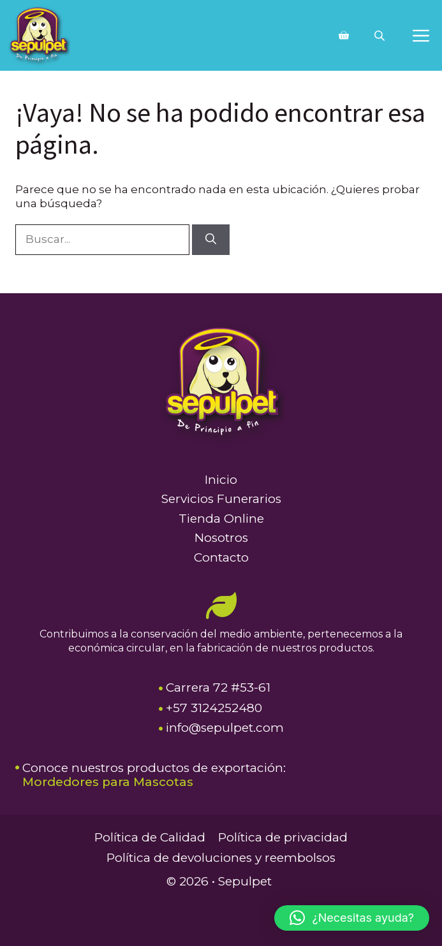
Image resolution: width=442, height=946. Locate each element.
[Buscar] (211, 239)
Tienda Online (221, 518)
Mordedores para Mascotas (107, 782)
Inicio (221, 479)
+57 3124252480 (214, 708)
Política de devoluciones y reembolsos (221, 857)
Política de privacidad (283, 837)
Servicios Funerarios (221, 498)
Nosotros (221, 537)
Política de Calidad (149, 837)
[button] (351, 918)
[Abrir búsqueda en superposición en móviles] (380, 35)
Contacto (221, 557)
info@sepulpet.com (225, 727)
